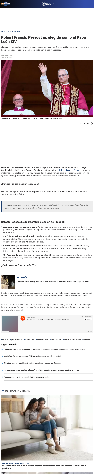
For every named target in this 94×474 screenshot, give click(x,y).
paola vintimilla (42, 340)
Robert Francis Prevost (72, 340)
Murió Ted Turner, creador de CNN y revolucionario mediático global (32, 356)
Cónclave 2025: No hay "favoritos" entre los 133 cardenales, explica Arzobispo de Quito (52, 281)
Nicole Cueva (29, 340)
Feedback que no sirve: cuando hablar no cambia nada (26, 377)
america (5, 340)
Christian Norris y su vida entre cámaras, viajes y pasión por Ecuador (32, 363)
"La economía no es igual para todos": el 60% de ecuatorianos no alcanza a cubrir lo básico (41, 370)
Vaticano (86, 340)
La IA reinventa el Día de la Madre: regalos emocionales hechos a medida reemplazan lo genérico (44, 349)
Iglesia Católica (16, 340)
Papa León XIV (56, 340)
